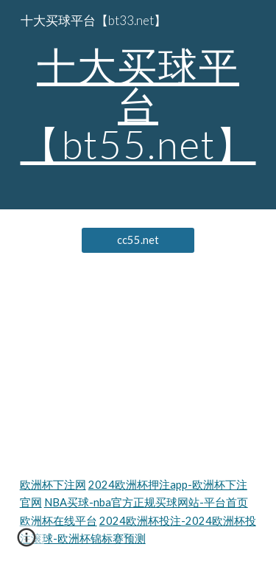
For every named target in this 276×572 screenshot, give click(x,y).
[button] (26, 542)
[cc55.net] (138, 240)
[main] (138, 105)
